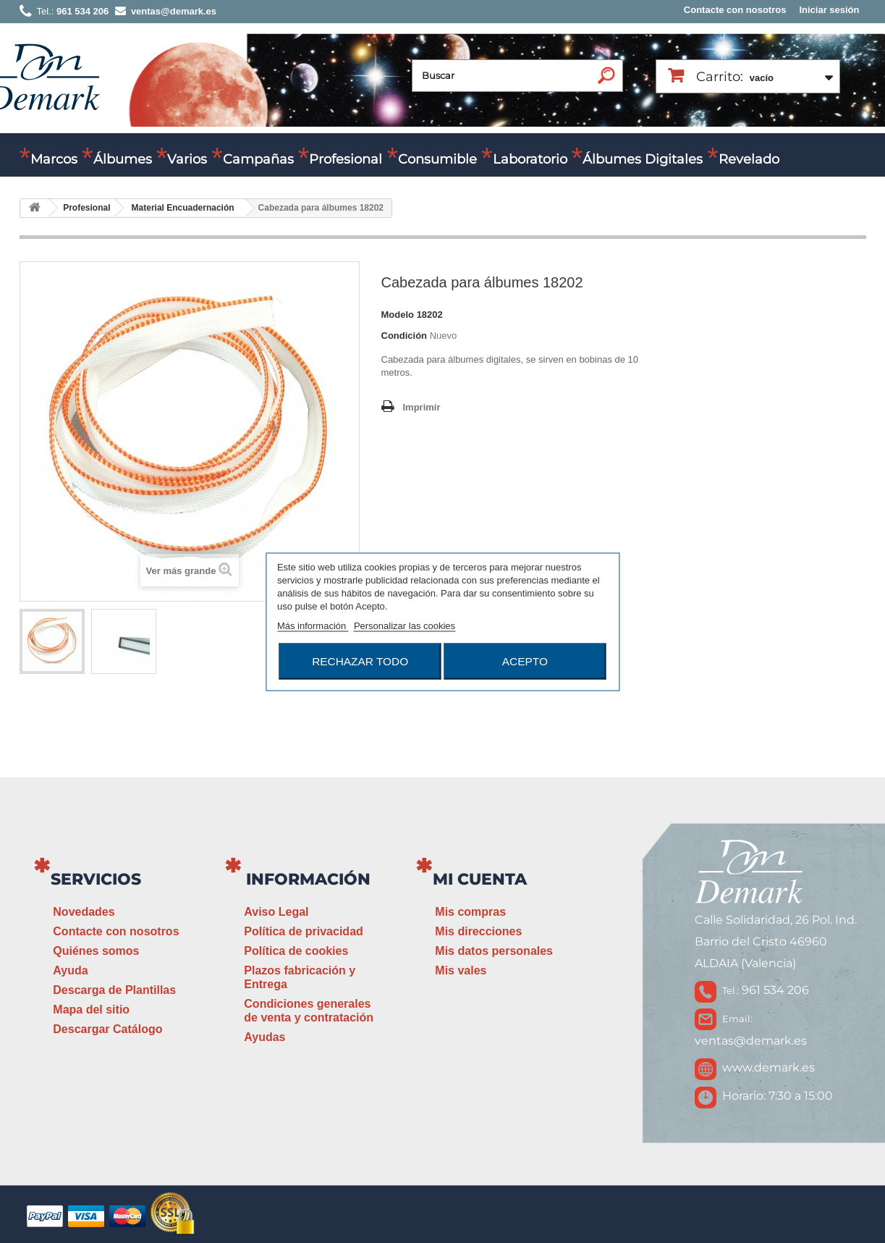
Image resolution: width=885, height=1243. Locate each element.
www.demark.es (768, 1067)
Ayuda (70, 970)
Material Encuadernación (183, 208)
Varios (187, 159)
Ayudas (264, 1037)
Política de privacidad (303, 931)
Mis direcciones (478, 931)
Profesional (345, 159)
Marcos (53, 159)
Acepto (525, 660)
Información (308, 879)
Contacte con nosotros (735, 9)
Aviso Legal (276, 912)
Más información (313, 625)
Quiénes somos (96, 951)
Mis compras (470, 912)
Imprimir (422, 407)
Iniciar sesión (829, 9)
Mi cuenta (480, 879)
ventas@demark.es (751, 1041)
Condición (404, 335)
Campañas (258, 159)
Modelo (398, 314)
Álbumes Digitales (643, 159)
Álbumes (122, 159)
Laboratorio (530, 159)
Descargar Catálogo (107, 1029)
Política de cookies (296, 951)
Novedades (83, 912)
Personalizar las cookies (404, 625)
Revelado (749, 159)
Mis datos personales (494, 951)
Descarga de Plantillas (114, 990)
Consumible (437, 159)
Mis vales (460, 970)
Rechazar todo (360, 660)
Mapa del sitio (91, 1009)
